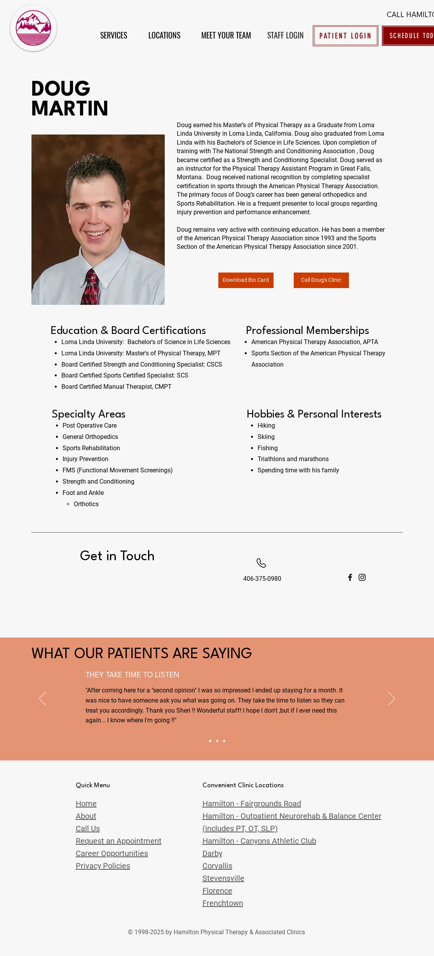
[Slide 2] (217, 741)
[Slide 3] (224, 741)
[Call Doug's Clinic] (321, 280)
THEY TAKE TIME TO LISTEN (132, 675)
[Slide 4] (210, 741)
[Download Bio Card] (246, 280)
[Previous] (42, 699)
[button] (114, 35)
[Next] (391, 699)
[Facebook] (350, 577)
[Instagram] (362, 577)
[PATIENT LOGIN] (345, 35)
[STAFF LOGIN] (286, 34)
